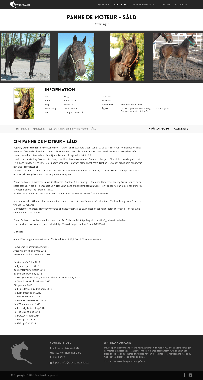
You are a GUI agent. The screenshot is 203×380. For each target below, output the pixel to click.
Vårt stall (121, 4)
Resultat (39, 128)
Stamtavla (22, 128)
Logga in (181, 4)
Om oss (165, 4)
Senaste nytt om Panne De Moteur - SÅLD (72, 128)
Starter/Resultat (144, 4)
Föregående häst (160, 128)
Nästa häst (181, 128)
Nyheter (103, 4)
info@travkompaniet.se (75, 362)
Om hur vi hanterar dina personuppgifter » (124, 361)
